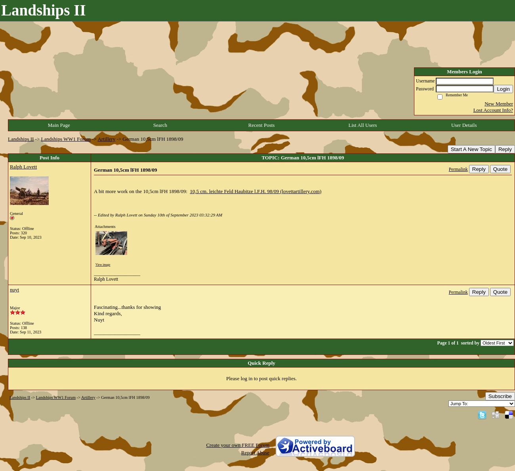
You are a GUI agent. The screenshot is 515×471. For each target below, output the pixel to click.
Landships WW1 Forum (66, 139)
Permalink (458, 169)
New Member (498, 104)
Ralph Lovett (23, 167)
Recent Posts (261, 125)
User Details (464, 125)
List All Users (362, 125)
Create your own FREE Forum (237, 445)
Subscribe (500, 396)
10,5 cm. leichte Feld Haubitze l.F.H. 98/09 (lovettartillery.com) (255, 191)
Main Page (59, 125)
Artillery (106, 139)
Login (503, 89)
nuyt (14, 290)
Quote (500, 169)
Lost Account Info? (493, 110)
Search (160, 125)
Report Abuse (255, 453)
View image (102, 264)
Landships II (21, 139)
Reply (505, 149)
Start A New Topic (471, 149)
